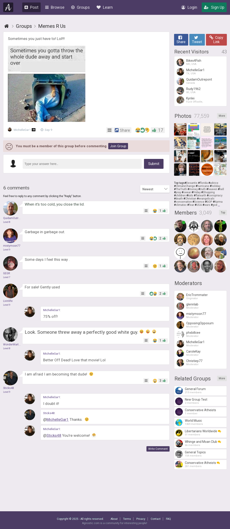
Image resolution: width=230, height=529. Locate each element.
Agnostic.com (8, 7)
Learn (105, 7)
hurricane (203, 186)
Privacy (140, 518)
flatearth (200, 195)
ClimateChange (185, 186)
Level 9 (6, 249)
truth (203, 189)
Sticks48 (48, 413)
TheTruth (181, 189)
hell (221, 189)
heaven (212, 189)
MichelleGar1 (23, 130)
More (222, 115)
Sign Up (214, 7)
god (214, 204)
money (193, 189)
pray (178, 192)
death (179, 198)
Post (31, 7)
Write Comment (158, 448)
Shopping (209, 192)
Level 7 (6, 277)
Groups (80, 7)
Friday (197, 192)
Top (223, 212)
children (181, 195)
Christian (190, 198)
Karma (219, 201)
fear (191, 204)
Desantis (191, 182)
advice (214, 182)
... (219, 204)
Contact (156, 518)
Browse (54, 7)
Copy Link (216, 39)
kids (190, 195)
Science (199, 201)
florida (204, 182)
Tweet (197, 39)
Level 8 (6, 222)
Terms (127, 518)
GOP (209, 201)
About (114, 518)
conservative (184, 201)
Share (181, 39)
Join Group (118, 146)
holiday (215, 186)
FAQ (168, 518)
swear (187, 192)
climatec (181, 204)
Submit (153, 164)
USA (199, 204)
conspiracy (215, 195)
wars (207, 204)
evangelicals (207, 198)
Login (189, 7)
